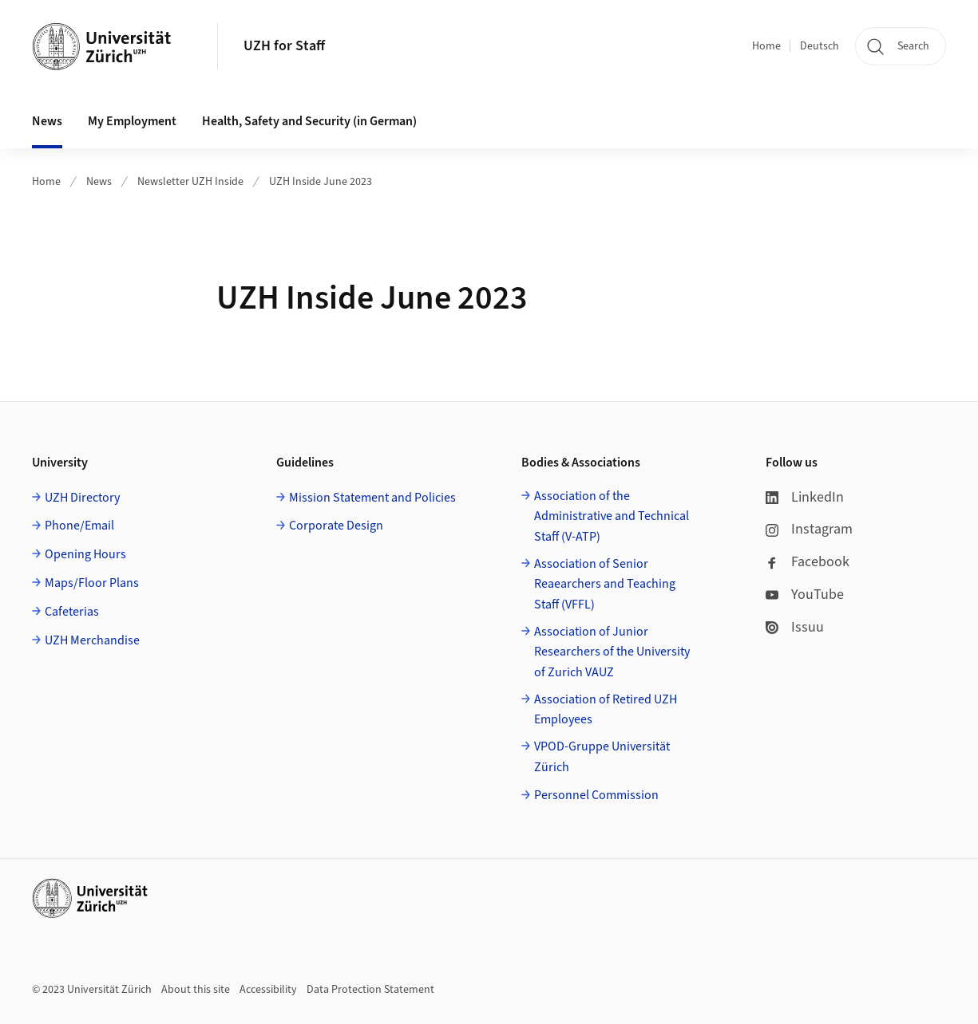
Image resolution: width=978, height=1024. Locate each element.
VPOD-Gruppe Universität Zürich (602, 757)
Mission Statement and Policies (372, 497)
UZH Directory (82, 497)
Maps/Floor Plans (92, 583)
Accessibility (268, 990)
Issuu (795, 627)
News (99, 182)
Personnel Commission (596, 795)
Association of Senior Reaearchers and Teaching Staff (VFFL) (604, 584)
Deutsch (819, 46)
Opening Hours (85, 554)
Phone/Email (79, 525)
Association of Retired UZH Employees (605, 710)
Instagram (809, 529)
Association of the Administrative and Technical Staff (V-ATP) (611, 516)
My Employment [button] (132, 121)
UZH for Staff (284, 46)
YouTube (805, 595)
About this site (195, 990)
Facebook (807, 562)
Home (766, 46)
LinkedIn (805, 497)
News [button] (47, 121)
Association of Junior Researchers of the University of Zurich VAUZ (612, 652)
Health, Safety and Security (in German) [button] (309, 121)
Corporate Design (336, 525)
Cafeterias (72, 611)
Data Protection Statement (370, 990)
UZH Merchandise (92, 640)
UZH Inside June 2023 (320, 182)
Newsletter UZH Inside (190, 182)
